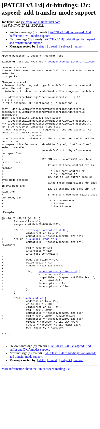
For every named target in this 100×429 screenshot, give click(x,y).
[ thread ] (53, 46)
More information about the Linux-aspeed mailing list (36, 425)
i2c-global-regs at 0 (41, 276)
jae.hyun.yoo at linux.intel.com (40, 22)
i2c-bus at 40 (33, 347)
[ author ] (79, 46)
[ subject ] (65, 46)
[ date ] (41, 46)
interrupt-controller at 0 (45, 265)
